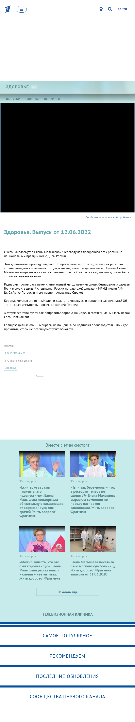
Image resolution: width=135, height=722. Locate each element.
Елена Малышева (15, 353)
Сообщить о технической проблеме (108, 217)
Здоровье (10, 368)
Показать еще (68, 592)
